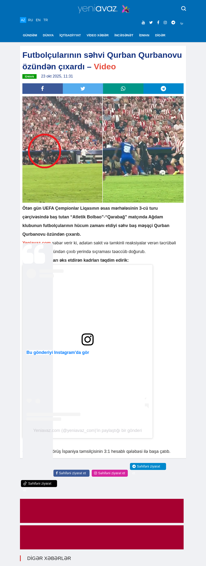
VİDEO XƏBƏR (98, 35)
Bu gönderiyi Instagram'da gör (57, 352)
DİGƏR (160, 35)
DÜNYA (48, 35)
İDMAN (144, 35)
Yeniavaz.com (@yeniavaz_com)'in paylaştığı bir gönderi (87, 430)
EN (38, 20)
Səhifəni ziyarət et (71, 473)
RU (30, 20)
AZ (23, 20)
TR (45, 20)
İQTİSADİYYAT (70, 35)
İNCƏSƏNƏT (124, 35)
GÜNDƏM (30, 35)
